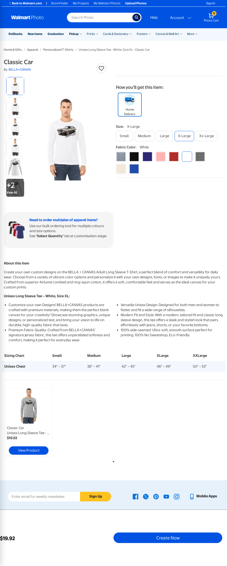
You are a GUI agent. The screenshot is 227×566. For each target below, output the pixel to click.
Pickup (74, 34)
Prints (91, 34)
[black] (134, 156)
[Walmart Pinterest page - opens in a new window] (156, 496)
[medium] (144, 136)
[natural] (121, 169)
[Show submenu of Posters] (149, 33)
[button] (101, 68)
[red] (174, 156)
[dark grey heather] (200, 156)
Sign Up (95, 496)
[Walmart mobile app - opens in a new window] (203, 496)
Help (154, 17)
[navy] (147, 156)
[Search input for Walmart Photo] (99, 17)
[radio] (15, 86)
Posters (142, 34)
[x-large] (184, 136)
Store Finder (59, 3)
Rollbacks (15, 34)
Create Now (168, 537)
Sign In (210, 3)
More (190, 34)
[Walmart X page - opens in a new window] (146, 496)
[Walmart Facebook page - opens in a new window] (135, 496)
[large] (164, 136)
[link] (28, 422)
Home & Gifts (13, 49)
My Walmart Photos (107, 3)
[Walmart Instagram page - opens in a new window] (176, 496)
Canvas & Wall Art (167, 34)
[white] (187, 156)
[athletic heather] (121, 156)
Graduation (56, 34)
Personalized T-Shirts (58, 49)
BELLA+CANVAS (20, 69)
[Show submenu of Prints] (97, 33)
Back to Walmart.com (25, 3)
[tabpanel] (40, 422)
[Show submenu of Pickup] (80, 33)
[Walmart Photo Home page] (34, 17)
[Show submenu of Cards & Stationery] (130, 33)
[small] (124, 136)
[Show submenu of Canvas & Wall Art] (181, 33)
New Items (35, 34)
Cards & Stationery (116, 34)
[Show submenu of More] (196, 33)
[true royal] (134, 169)
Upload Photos (135, 3)
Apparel (32, 49)
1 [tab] (112, 460)
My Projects (81, 3)
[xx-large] (206, 136)
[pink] (161, 156)
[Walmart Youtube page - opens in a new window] (166, 496)
